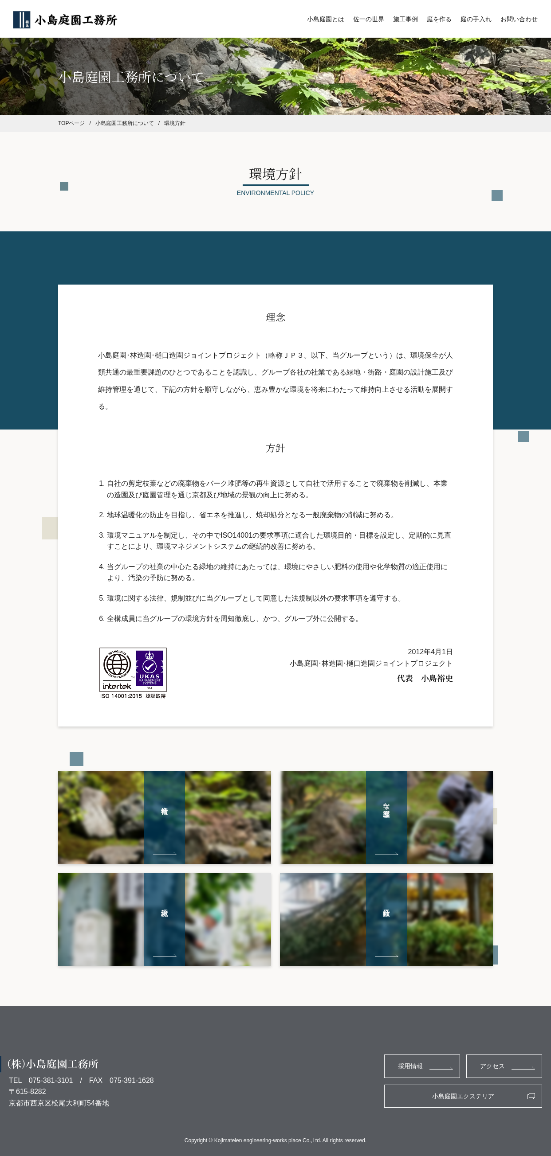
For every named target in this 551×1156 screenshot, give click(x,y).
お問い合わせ (519, 19)
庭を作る (439, 19)
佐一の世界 (368, 19)
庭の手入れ (476, 19)
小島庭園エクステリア (463, 1096)
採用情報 (410, 1066)
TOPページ (71, 123)
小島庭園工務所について (124, 123)
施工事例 (405, 19)
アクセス (492, 1066)
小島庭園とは (325, 19)
